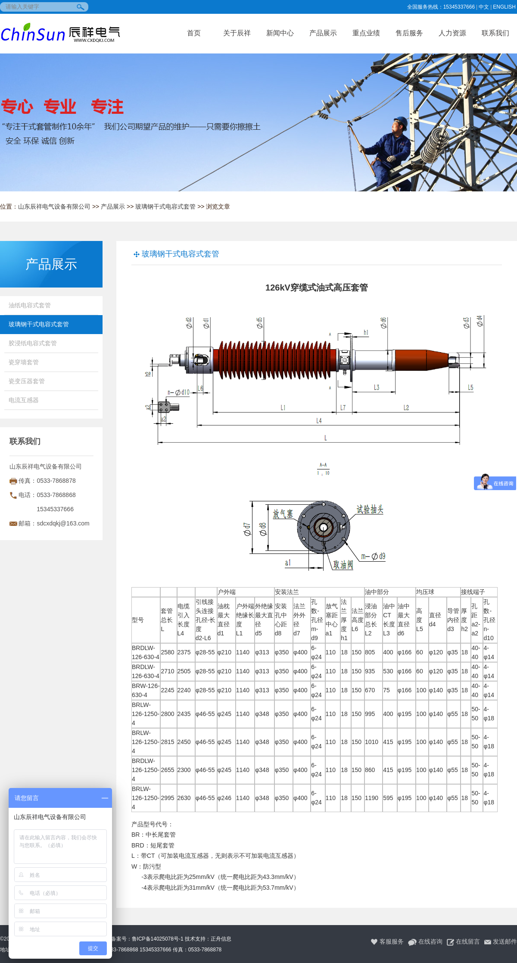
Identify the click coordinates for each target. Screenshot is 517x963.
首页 (194, 33)
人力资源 (452, 33)
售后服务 (409, 33)
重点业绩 (366, 33)
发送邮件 (500, 941)
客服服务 (387, 941)
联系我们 (495, 33)
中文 (484, 7)
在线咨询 (425, 941)
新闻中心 (280, 33)
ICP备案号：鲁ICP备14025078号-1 (143, 939)
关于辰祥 (237, 33)
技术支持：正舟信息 (208, 939)
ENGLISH (504, 7)
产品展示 (323, 33)
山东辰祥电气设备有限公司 (54, 206)
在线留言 (463, 941)
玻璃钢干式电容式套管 (165, 206)
